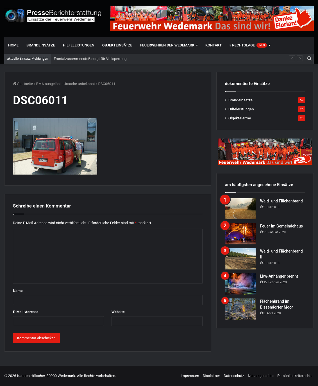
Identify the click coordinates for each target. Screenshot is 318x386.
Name (17, 291)
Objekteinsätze (117, 45)
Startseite (23, 84)
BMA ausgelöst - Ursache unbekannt (65, 84)
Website (118, 312)
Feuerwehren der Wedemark (167, 45)
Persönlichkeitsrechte (294, 376)
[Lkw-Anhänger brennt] (240, 283)
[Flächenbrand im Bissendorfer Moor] (240, 309)
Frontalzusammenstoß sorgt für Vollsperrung (90, 59)
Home (13, 45)
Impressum (190, 376)
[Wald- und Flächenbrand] (240, 208)
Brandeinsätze (40, 45)
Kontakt (213, 45)
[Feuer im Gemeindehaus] (240, 233)
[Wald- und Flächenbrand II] (240, 258)
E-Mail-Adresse (25, 312)
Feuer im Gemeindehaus (281, 226)
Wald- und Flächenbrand (281, 201)
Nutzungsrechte (261, 376)
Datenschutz (234, 376)
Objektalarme (239, 118)
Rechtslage (248, 45)
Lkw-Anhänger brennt (279, 276)
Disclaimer (211, 376)
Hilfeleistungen (78, 45)
